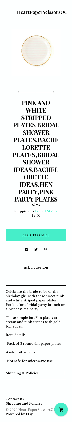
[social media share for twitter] (36, 248)
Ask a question (36, 267)
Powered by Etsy (19, 414)
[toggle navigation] (64, 12)
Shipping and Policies (24, 403)
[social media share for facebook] (26, 248)
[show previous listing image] (27, 91)
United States (46, 211)
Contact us (15, 399)
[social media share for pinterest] (45, 248)
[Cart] (61, 409)
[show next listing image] (44, 91)
